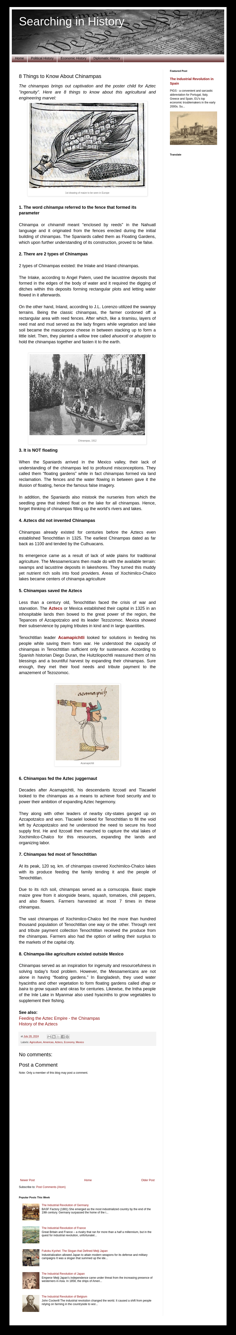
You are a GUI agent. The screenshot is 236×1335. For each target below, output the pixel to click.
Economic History (73, 58)
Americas (48, 1042)
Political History (42, 58)
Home (19, 58)
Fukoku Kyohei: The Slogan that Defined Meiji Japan (75, 1251)
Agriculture (36, 1042)
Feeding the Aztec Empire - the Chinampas (59, 1018)
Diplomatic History (106, 58)
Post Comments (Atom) (51, 1187)
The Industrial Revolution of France (64, 1228)
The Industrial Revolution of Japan (63, 1273)
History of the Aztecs (38, 1024)
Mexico (80, 1042)
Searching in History (71, 21)
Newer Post (27, 1180)
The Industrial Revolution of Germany (65, 1205)
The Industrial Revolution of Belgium (64, 1296)
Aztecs (59, 1042)
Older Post (148, 1180)
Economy (69, 1042)
